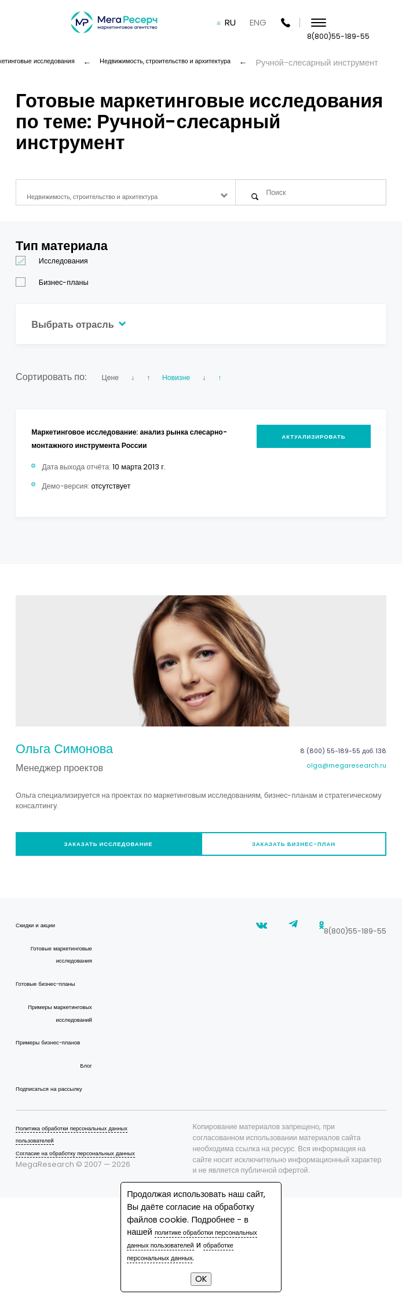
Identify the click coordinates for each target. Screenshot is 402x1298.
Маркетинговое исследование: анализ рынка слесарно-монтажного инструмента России (120, 453)
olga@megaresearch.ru (336, 791)
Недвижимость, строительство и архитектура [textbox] (114, 197)
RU (285, 23)
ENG (313, 23)
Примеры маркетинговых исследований (66, 1075)
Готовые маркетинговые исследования (66, 991)
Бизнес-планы (56, 291)
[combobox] (126, 196)
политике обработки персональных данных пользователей (201, 1238)
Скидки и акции (41, 956)
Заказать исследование (104, 871)
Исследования (56, 270)
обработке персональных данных (199, 1257)
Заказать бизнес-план (297, 871)
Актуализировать (306, 449)
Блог (84, 1147)
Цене (113, 385)
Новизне (198, 385)
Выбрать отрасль (91, 332)
